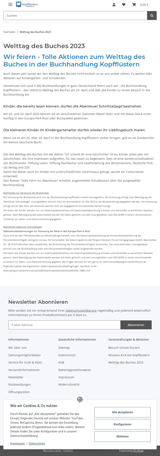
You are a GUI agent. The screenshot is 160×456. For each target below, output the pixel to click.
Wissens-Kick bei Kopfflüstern (129, 355)
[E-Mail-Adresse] (64, 324)
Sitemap (64, 348)
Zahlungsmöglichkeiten (24, 355)
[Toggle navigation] (10, 2)
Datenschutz (67, 355)
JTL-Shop (138, 450)
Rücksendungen (19, 384)
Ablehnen (122, 436)
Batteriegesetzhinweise (74, 370)
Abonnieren (136, 325)
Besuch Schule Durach (124, 348)
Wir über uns (17, 348)
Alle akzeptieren (122, 412)
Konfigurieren (122, 424)
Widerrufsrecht (69, 384)
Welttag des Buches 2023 (125, 362)
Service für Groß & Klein (25, 362)
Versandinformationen (24, 370)
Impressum (66, 377)
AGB (61, 362)
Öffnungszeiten (19, 392)
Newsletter (16, 377)
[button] (114, 4)
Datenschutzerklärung (81, 310)
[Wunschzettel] (124, 4)
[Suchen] (75, 15)
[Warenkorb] (140, 4)
